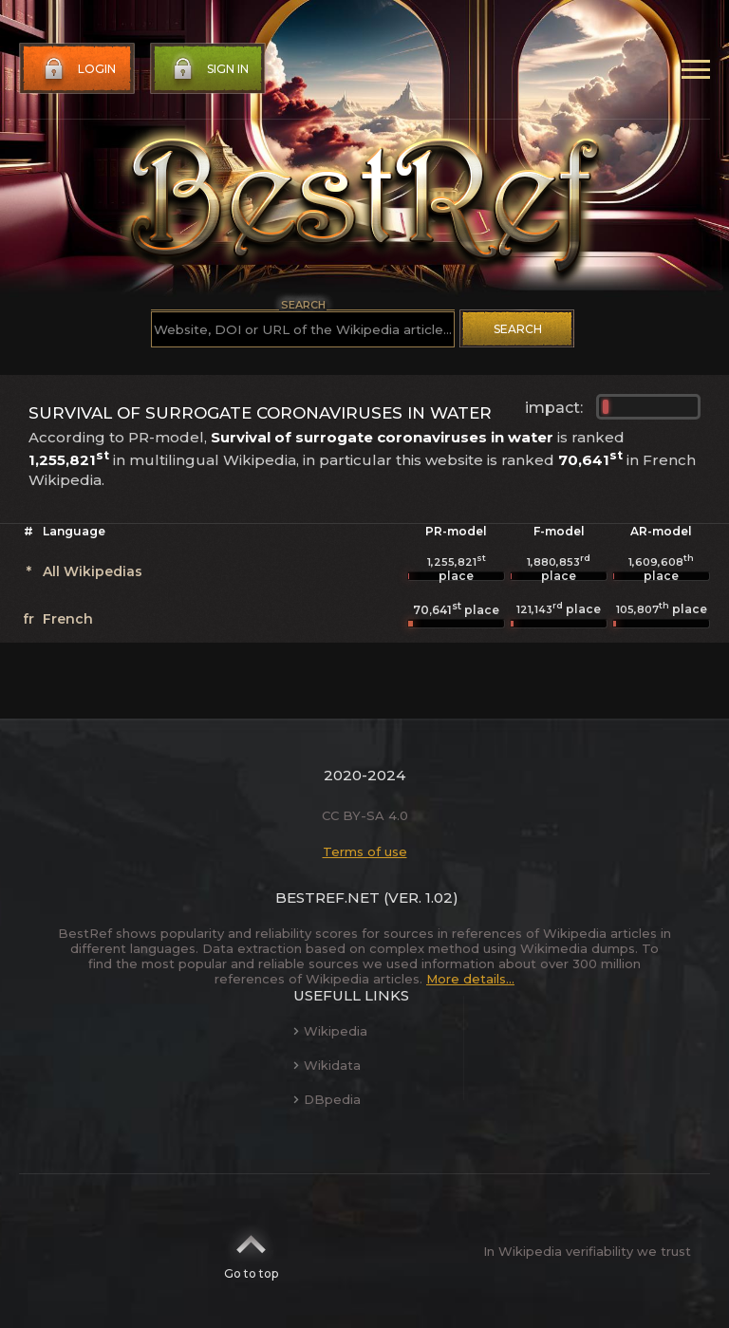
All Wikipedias (92, 571)
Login (78, 69)
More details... (470, 978)
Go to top (251, 1251)
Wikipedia (330, 1030)
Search (518, 329)
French (68, 618)
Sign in (209, 69)
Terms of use (365, 851)
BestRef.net (327, 897)
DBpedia (327, 1099)
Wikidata (327, 1065)
